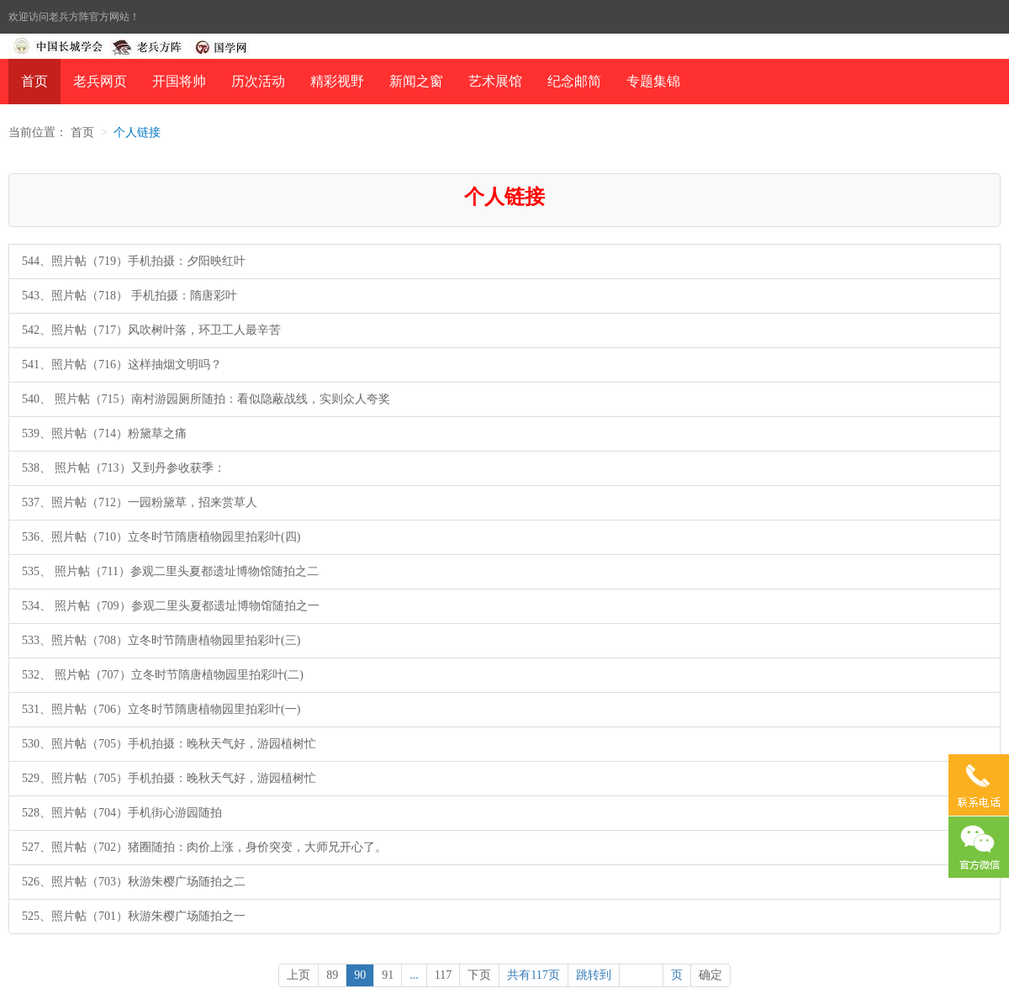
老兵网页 (100, 81)
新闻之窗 (416, 81)
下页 (479, 975)
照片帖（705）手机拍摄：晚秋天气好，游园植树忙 (183, 743)
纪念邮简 (574, 81)
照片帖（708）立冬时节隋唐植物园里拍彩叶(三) (175, 640)
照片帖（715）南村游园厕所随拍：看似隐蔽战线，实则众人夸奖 (220, 399)
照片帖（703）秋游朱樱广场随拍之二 (148, 881)
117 (443, 975)
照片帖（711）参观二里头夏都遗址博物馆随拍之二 (185, 571)
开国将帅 (179, 81)
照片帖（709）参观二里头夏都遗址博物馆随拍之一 (185, 606)
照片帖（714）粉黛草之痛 (119, 433)
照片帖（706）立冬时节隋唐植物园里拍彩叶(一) (175, 709)
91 (388, 975)
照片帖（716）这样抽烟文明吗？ (136, 364)
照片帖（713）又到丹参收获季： (138, 468)
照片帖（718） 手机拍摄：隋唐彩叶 (144, 295)
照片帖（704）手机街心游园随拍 (136, 812)
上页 (298, 975)
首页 (34, 81)
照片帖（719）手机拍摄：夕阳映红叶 (148, 261)
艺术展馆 (495, 81)
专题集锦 (653, 81)
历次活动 (258, 81)
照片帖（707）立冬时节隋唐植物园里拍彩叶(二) (177, 674)
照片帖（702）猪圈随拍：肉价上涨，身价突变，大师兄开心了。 (219, 847)
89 (332, 975)
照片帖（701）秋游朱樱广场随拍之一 (148, 916)
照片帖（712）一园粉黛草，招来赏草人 (154, 502)
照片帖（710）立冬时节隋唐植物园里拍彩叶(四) (175, 537)
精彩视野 (337, 81)
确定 (710, 975)
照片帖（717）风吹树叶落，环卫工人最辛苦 (166, 330)
